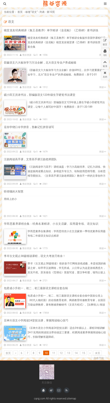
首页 (20, 11)
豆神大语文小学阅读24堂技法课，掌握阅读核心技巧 (36, 320)
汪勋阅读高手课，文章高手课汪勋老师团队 (30, 159)
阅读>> (102, 87)
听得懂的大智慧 (13, 191)
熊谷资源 (55, 3)
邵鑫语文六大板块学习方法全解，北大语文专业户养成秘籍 (40, 62)
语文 (34, 11)
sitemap (71, 398)
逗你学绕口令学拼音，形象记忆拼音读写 (29, 127)
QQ (105, 52)
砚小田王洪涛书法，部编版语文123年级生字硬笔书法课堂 (39, 95)
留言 (105, 41)
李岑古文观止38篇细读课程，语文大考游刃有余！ (34, 256)
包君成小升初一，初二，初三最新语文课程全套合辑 (36, 288)
